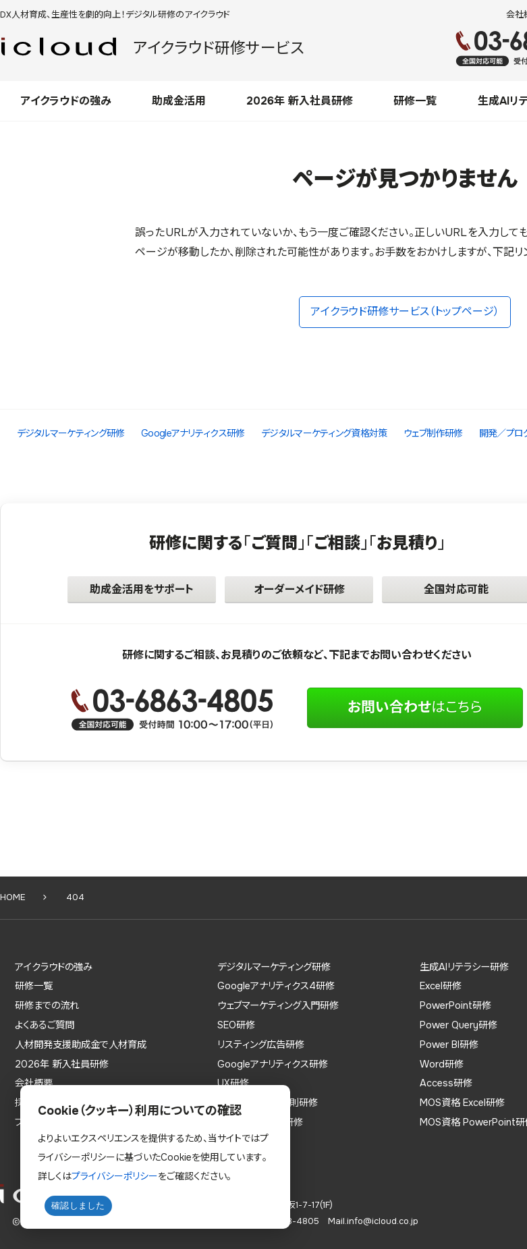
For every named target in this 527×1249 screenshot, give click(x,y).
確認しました (78, 1205)
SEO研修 (236, 1025)
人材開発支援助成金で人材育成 (80, 1044)
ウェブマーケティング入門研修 (278, 1005)
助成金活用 (179, 101)
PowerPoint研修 (455, 1005)
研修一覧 (415, 101)
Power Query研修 (458, 1025)
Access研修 (446, 1083)
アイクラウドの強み (65, 101)
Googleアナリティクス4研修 (276, 986)
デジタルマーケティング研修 (71, 433)
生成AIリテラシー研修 (464, 967)
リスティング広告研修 (260, 1044)
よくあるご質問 (44, 1025)
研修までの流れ (47, 1005)
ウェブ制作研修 (433, 433)
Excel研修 (441, 986)
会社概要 (34, 1083)
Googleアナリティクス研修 (193, 433)
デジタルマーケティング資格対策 (324, 433)
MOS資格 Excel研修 (462, 1103)
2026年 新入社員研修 (299, 101)
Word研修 (442, 1064)
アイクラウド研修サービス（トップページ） (404, 311)
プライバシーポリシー (115, 1176)
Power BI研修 (449, 1044)
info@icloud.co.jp (382, 1221)
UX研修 (233, 1083)
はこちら (415, 707)
